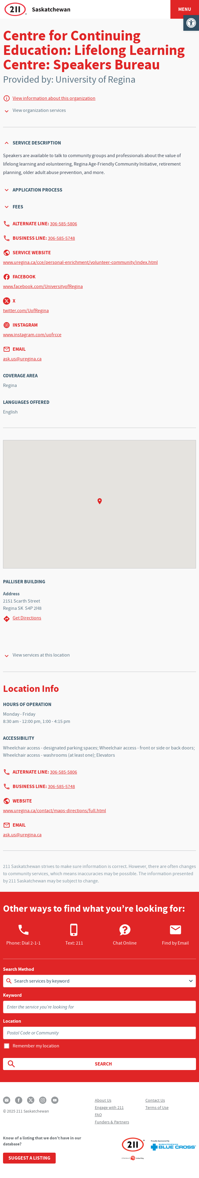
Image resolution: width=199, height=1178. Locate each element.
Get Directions (22, 618)
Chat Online (125, 934)
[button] (191, 23)
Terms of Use (157, 1107)
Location (12, 1021)
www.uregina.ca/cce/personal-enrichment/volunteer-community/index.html (80, 262)
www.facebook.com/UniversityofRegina (43, 286)
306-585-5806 (63, 224)
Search (59, 1064)
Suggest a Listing (29, 1158)
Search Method (18, 969)
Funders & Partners (112, 1122)
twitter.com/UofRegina (26, 311)
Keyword (12, 995)
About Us (103, 1100)
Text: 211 (74, 934)
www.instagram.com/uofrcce (32, 335)
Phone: (23, 934)
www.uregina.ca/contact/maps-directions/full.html (54, 811)
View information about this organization (54, 98)
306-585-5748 (61, 238)
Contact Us (155, 1100)
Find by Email (175, 934)
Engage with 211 (109, 1107)
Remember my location (36, 1046)
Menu (184, 9)
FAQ (98, 1114)
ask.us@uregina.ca (22, 359)
